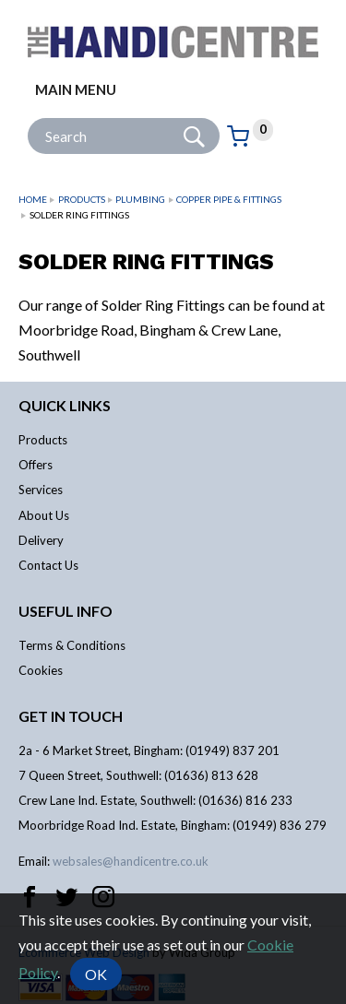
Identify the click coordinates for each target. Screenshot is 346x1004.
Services (40, 489)
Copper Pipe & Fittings (228, 199)
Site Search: (28, 118)
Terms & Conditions (71, 645)
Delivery (41, 540)
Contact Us (48, 565)
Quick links (64, 405)
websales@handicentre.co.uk (131, 861)
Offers (35, 464)
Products (81, 199)
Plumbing (140, 199)
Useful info (65, 611)
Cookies (40, 670)
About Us (43, 515)
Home (32, 199)
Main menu (75, 89)
